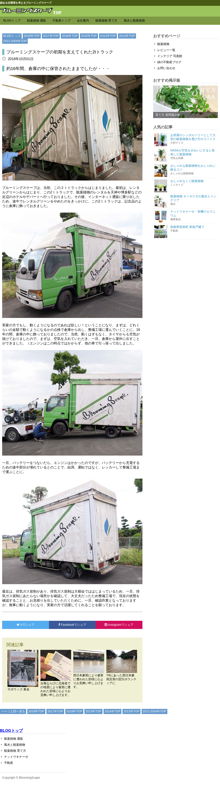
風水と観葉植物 (134, 20)
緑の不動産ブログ (167, 62)
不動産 (7, 762)
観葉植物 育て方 (106, 20)
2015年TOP (89, 35)
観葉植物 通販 (36, 20)
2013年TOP (127, 35)
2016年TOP (70, 35)
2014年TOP (108, 35)
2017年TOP (51, 35)
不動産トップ (61, 20)
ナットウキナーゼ (14, 756)
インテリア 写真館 (168, 56)
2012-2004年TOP (15, 41)
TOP (57, 12)
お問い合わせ (164, 68)
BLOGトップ (12, 20)
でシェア (25, 624)
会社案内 (83, 20)
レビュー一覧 (164, 50)
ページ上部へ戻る (13, 711)
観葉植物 (161, 44)
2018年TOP (32, 35)
